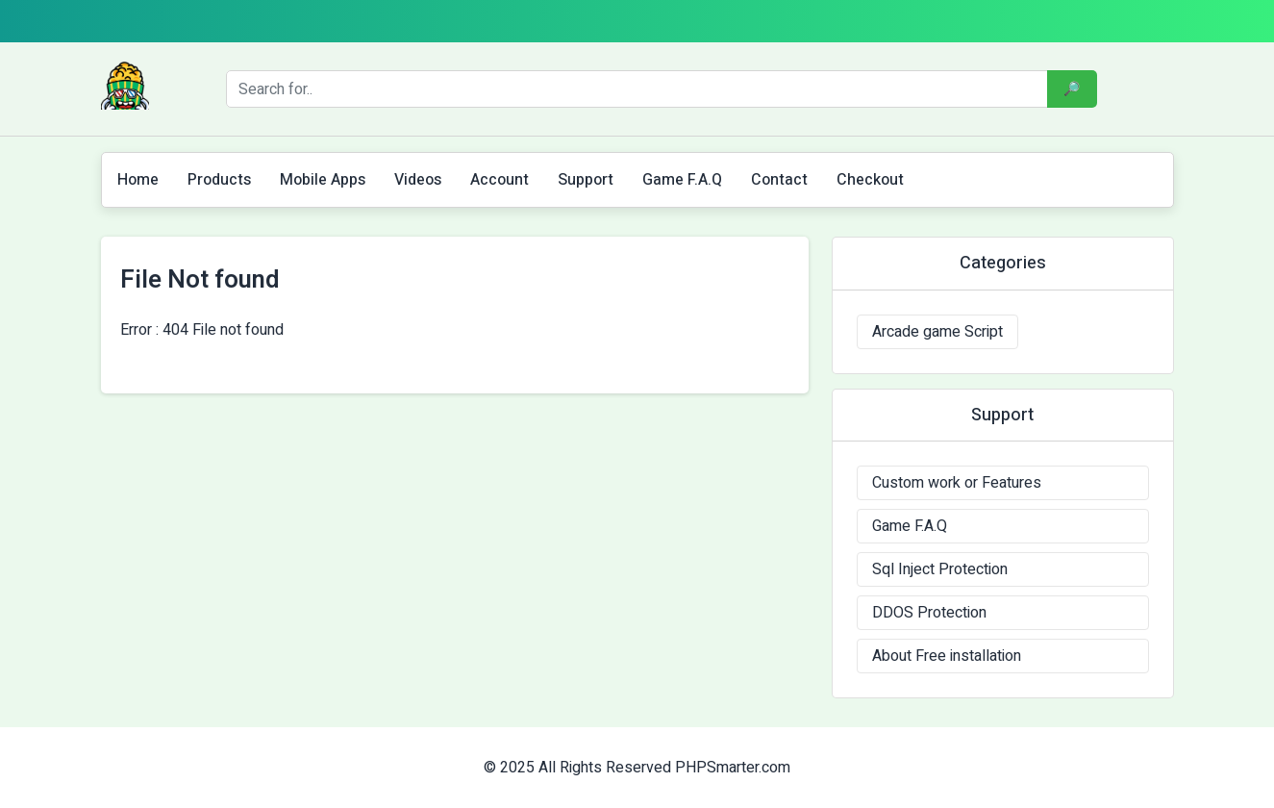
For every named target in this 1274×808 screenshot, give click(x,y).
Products (219, 179)
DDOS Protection (929, 612)
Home (138, 179)
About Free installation (946, 656)
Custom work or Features (956, 482)
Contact (779, 179)
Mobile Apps (322, 179)
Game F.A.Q (682, 179)
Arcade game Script (937, 331)
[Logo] (125, 86)
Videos (417, 179)
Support (585, 179)
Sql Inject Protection (940, 569)
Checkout (870, 179)
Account (499, 179)
